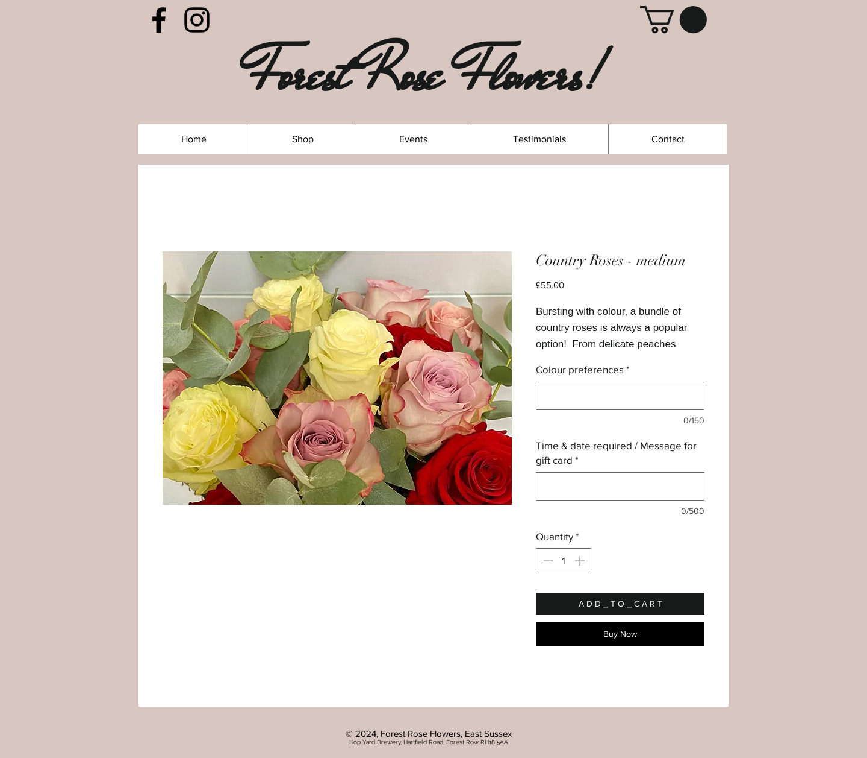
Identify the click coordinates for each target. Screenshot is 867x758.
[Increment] (581, 561)
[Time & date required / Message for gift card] (620, 486)
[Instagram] (197, 20)
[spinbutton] (564, 561)
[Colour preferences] (620, 396)
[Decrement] (547, 561)
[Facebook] (159, 20)
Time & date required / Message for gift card (616, 453)
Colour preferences (583, 369)
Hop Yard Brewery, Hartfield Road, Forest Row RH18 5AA (428, 742)
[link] (673, 19)
